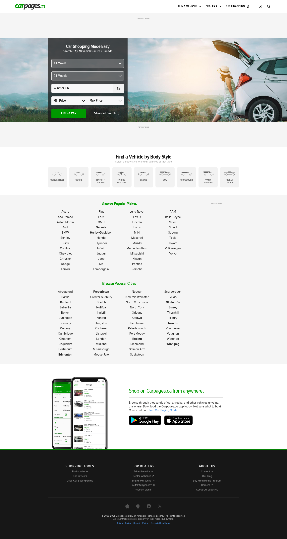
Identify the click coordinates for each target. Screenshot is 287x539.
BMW (65, 232)
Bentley (65, 237)
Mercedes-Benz (137, 248)
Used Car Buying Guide (162, 410)
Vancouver (173, 328)
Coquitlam (65, 344)
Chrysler (65, 258)
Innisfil (101, 312)
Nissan (137, 258)
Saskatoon (137, 354)
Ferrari (65, 269)
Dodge (65, 264)
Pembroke (137, 323)
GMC (101, 222)
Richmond (137, 344)
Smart (173, 227)
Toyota (172, 243)
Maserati (137, 237)
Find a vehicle (80, 471)
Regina (137, 338)
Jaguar (101, 253)
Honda (101, 237)
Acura (65, 211)
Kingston (101, 323)
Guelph (101, 302)
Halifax (101, 307)
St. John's (173, 302)
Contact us (207, 471)
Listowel (101, 333)
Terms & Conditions (160, 523)
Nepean (137, 291)
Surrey (173, 307)
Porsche (137, 269)
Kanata (101, 317)
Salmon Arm (137, 349)
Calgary (65, 328)
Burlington (65, 317)
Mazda (137, 243)
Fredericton (101, 291)
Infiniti (101, 248)
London (101, 338)
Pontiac (137, 264)
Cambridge (65, 333)
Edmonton (65, 354)
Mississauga (101, 349)
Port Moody (137, 333)
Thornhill (173, 312)
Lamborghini (101, 269)
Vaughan (173, 333)
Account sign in (143, 489)
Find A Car (68, 113)
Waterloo (173, 338)
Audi (65, 227)
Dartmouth (65, 349)
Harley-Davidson (101, 232)
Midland (101, 344)
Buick (65, 243)
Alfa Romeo (65, 217)
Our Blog (207, 476)
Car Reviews (80, 476)
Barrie (65, 297)
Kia (101, 264)
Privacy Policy (124, 523)
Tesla (172, 237)
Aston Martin (65, 222)
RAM (173, 211)
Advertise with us (143, 471)
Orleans (137, 312)
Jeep (101, 258)
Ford (101, 217)
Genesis (101, 227)
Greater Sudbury (101, 297)
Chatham (65, 338)
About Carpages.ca (207, 489)
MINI (137, 232)
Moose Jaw (101, 354)
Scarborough (173, 291)
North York (137, 307)
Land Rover (137, 211)
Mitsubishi (137, 253)
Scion (173, 222)
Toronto (173, 323)
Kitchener (101, 328)
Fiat (101, 211)
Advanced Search (106, 113)
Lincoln (137, 222)
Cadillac (65, 248)
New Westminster (137, 297)
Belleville (65, 307)
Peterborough (137, 328)
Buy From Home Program (207, 480)
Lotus (137, 227)
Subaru (173, 232)
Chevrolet (65, 253)
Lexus (137, 217)
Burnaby (65, 323)
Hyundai (101, 243)
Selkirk (172, 297)
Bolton (65, 312)
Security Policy (141, 523)
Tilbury (173, 317)
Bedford (65, 302)
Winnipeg (173, 344)
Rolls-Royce (173, 217)
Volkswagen (173, 248)
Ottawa (137, 317)
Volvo (173, 253)
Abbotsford (65, 291)
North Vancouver (137, 302)
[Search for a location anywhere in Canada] (82, 88)
